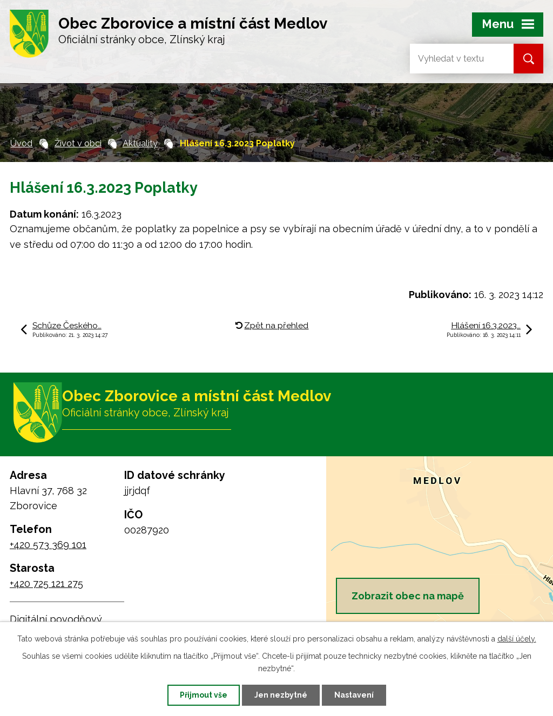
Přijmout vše (203, 695)
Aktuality (140, 143)
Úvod (21, 143)
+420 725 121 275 (46, 583)
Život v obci (78, 143)
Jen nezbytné (280, 695)
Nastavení (354, 695)
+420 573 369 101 (48, 544)
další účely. (516, 638)
